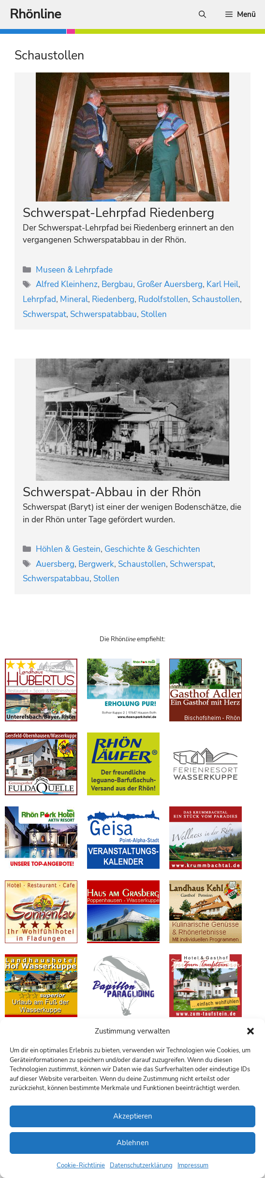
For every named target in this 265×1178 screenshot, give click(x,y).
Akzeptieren (132, 1116)
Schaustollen (216, 299)
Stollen (154, 314)
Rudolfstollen (163, 299)
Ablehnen (133, 1143)
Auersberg (55, 564)
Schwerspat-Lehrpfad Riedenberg (118, 212)
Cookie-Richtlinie (81, 1165)
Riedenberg (113, 299)
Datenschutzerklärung (141, 1165)
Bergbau (117, 284)
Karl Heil (222, 284)
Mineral (74, 299)
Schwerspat (44, 314)
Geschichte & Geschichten (152, 549)
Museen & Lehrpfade (74, 269)
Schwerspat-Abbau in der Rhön (112, 492)
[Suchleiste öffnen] (202, 14)
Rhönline (35, 14)
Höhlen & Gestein (68, 549)
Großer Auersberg (170, 284)
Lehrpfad (39, 299)
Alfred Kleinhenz (67, 284)
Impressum (192, 1165)
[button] (250, 1031)
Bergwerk (96, 564)
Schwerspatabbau (103, 314)
